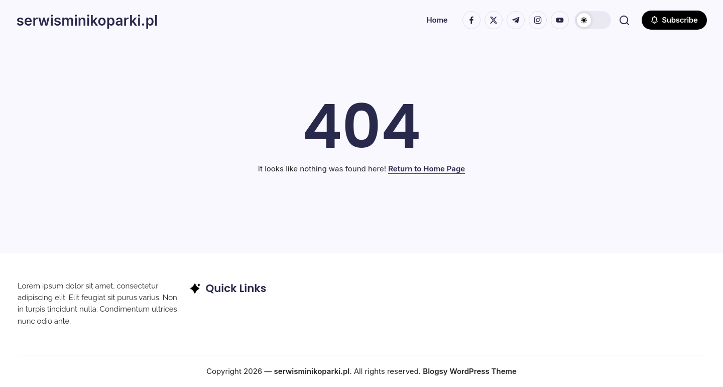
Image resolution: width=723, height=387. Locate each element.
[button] (591, 20)
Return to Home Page (426, 168)
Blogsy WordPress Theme (470, 371)
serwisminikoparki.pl (93, 20)
